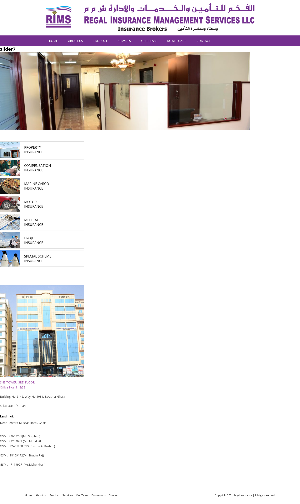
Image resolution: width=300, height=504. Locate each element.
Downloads (176, 41)
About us (75, 41)
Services (124, 41)
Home (53, 41)
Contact (204, 41)
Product (100, 41)
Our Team (148, 41)
